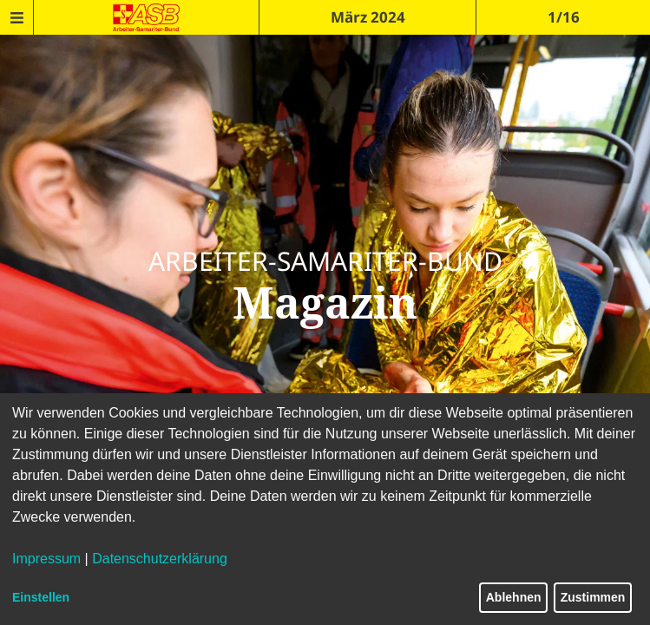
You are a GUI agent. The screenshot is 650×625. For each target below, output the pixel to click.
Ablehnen (514, 597)
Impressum (46, 558)
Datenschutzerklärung (159, 558)
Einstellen (40, 597)
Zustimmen (593, 597)
